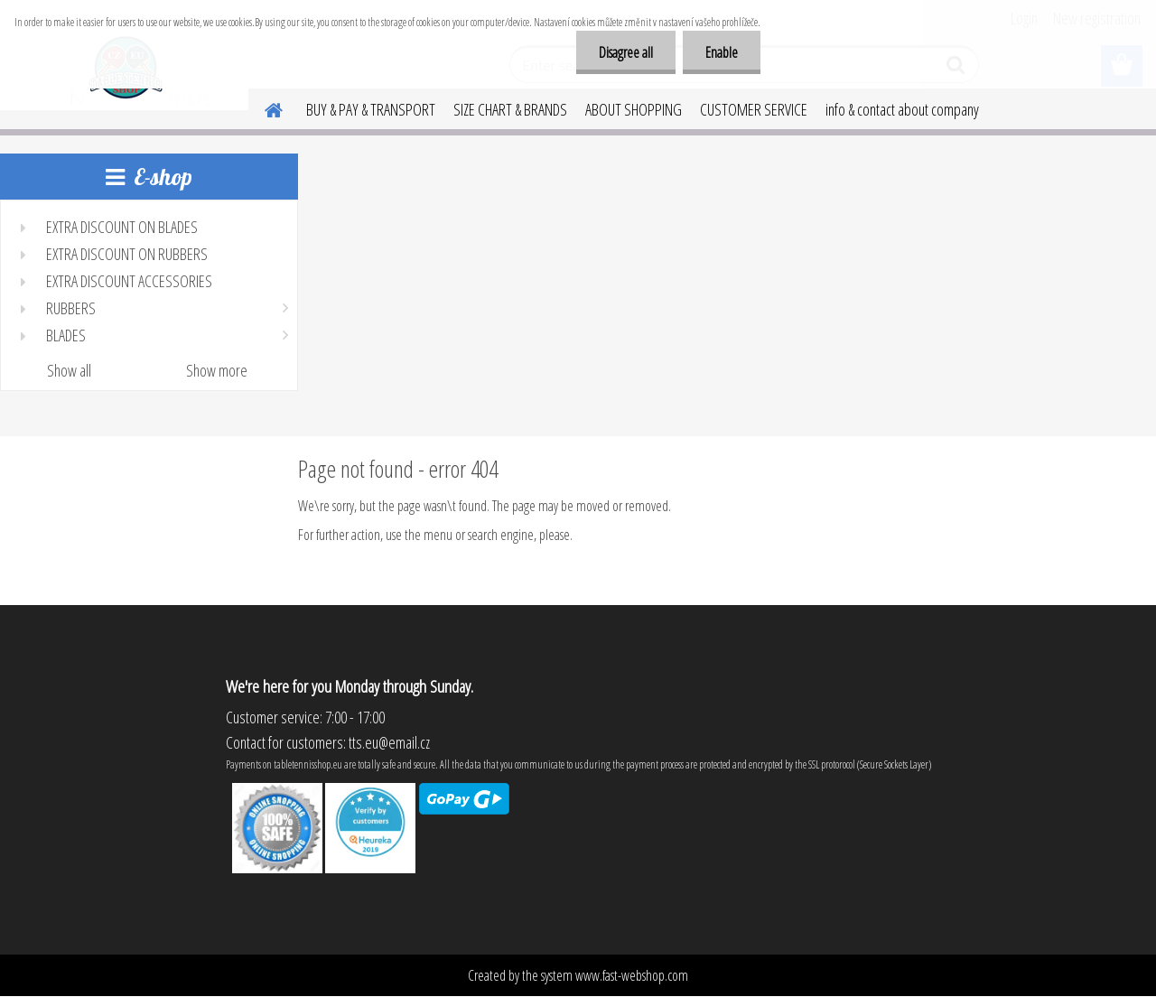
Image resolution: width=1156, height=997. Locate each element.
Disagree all (626, 52)
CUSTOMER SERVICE (753, 109)
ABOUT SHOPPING (633, 109)
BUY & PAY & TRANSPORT (370, 109)
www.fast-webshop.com (631, 975)
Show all (69, 370)
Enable (721, 52)
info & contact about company (902, 109)
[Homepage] (263, 107)
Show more (216, 370)
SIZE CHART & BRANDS (510, 109)
